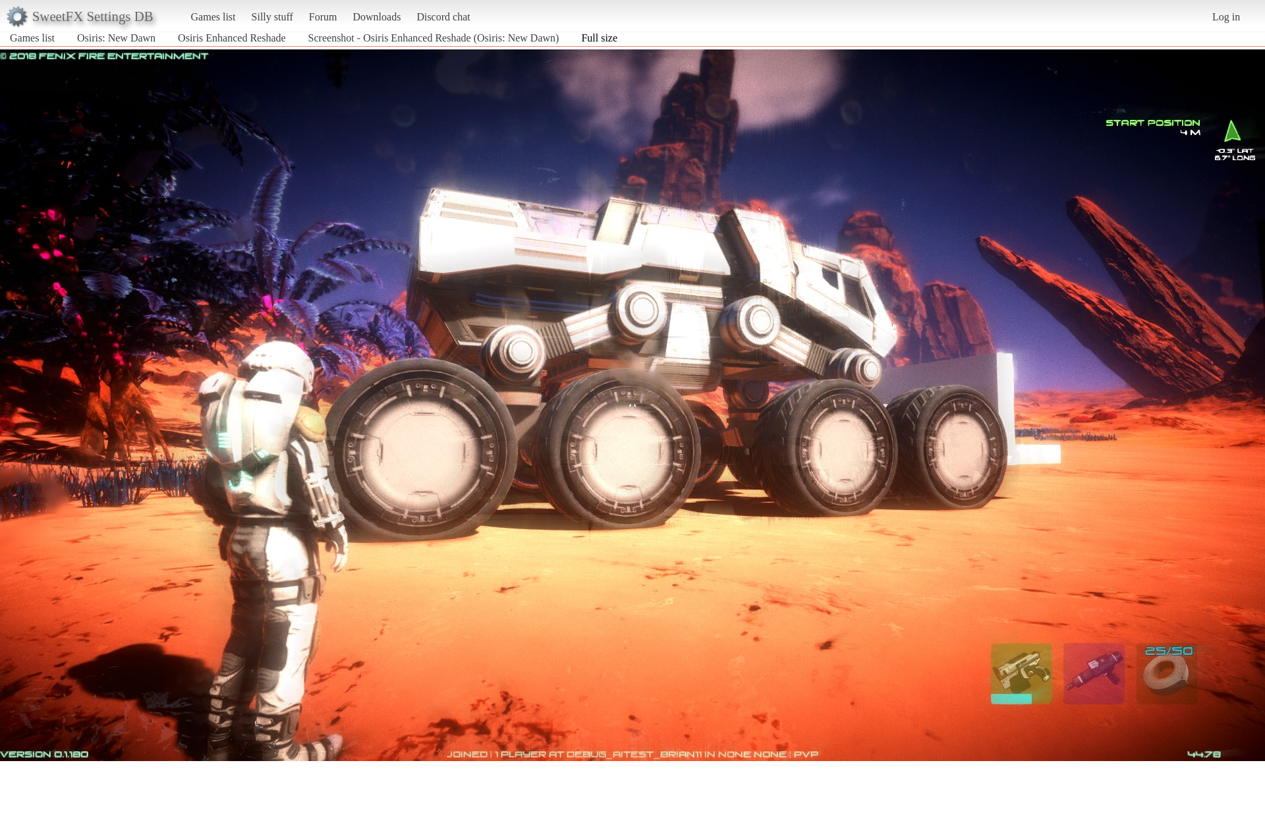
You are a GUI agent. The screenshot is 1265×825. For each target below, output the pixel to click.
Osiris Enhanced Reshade (232, 37)
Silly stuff (272, 16)
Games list (213, 16)
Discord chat (443, 16)
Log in (1226, 16)
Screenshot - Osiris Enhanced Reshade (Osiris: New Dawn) (433, 37)
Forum (323, 16)
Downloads (376, 16)
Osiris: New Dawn (116, 37)
